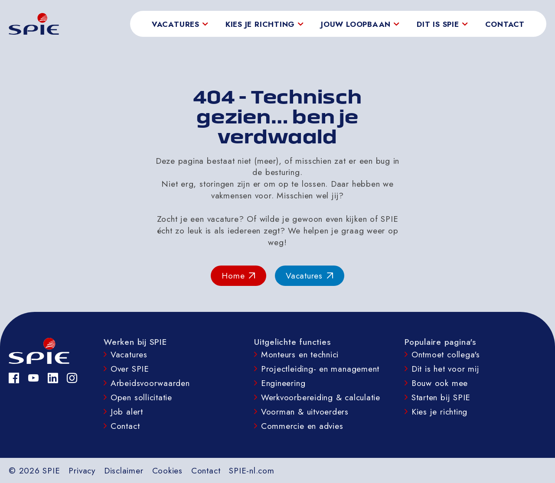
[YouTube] (33, 378)
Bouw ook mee (439, 383)
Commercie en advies (302, 426)
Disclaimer (124, 470)
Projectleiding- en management (320, 369)
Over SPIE (130, 369)
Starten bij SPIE (440, 397)
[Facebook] (14, 378)
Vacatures (129, 354)
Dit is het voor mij (445, 369)
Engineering (283, 383)
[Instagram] (72, 378)
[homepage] (34, 24)
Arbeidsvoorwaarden (150, 383)
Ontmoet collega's (445, 354)
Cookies (167, 470)
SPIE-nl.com (251, 470)
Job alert (127, 411)
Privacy (82, 470)
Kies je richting (439, 411)
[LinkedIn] (53, 378)
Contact (505, 24)
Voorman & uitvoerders (305, 411)
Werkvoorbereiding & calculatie (320, 397)
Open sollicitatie (141, 397)
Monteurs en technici (300, 354)
